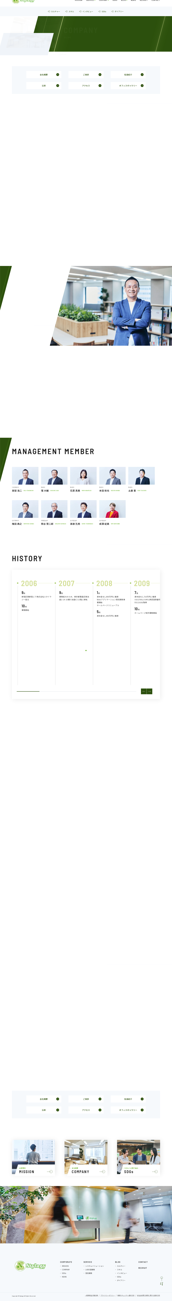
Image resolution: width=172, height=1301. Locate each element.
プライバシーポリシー (107, 1295)
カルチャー (121, 1266)
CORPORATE (66, 1262)
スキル (119, 1269)
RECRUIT (144, 7)
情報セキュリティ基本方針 (125, 1295)
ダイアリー (121, 1280)
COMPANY (103, 7)
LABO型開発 (90, 1269)
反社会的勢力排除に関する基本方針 (148, 1295)
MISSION (78, 7)
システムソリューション (94, 1266)
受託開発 (88, 1273)
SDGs (115, 7)
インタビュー (122, 1273)
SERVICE (90, 7)
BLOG (123, 7)
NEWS (133, 7)
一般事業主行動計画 (91, 1295)
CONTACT (156, 7)
